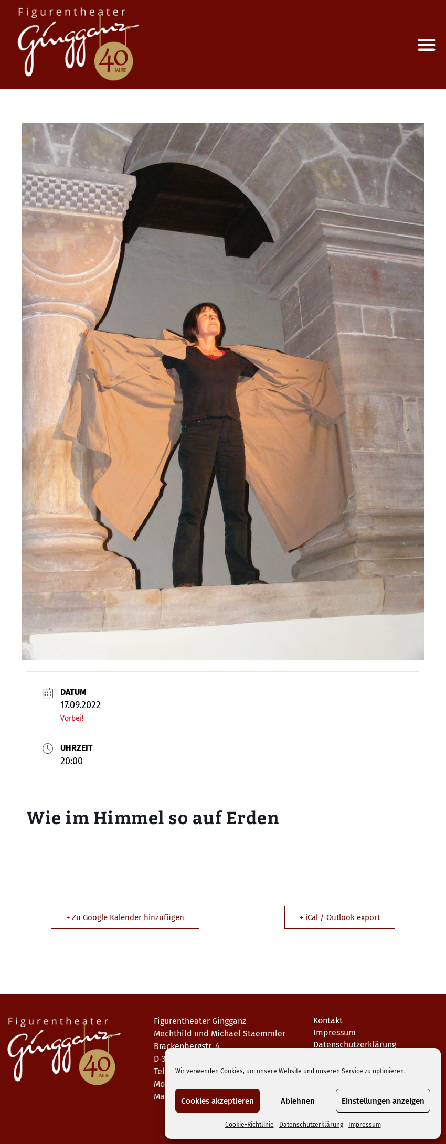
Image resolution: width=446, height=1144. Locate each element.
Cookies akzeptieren (217, 1101)
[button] (426, 44)
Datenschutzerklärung (311, 1124)
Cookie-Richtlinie (249, 1124)
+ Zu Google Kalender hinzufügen (125, 917)
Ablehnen (298, 1101)
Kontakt (328, 1020)
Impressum (364, 1124)
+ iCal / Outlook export (340, 917)
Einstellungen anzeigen (383, 1101)
